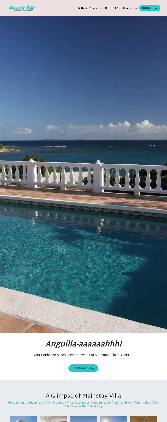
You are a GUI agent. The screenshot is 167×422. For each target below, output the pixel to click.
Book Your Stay (83, 367)
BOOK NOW (149, 8)
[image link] (21, 7)
